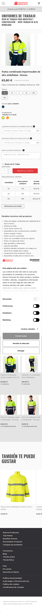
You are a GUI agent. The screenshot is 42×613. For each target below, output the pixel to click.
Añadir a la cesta (25, 171)
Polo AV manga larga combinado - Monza (10, 418)
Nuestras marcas (10, 539)
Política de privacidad (12, 578)
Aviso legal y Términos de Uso (16, 581)
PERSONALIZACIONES (13, 206)
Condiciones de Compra (13, 587)
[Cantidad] (4, 170)
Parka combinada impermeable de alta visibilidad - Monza (10, 376)
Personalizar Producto (12, 542)
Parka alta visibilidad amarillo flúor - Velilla (17, 508)
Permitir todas (21, 336)
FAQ (4, 566)
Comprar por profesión (12, 545)
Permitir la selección (21, 343)
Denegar (21, 351)
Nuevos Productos (11, 532)
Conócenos (8, 551)
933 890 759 (28, 604)
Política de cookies (11, 584)
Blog (5, 554)
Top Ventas (8, 536)
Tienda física (8, 560)
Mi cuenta (7, 569)
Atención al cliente (11, 572)
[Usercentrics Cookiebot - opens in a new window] (29, 260)
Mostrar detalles (28, 329)
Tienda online (9, 557)
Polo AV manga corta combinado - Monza (31, 418)
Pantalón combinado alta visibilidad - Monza (31, 376)
